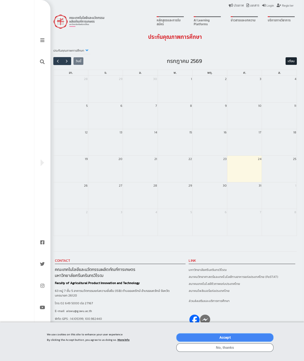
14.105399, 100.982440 (79, 318)
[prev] (51, 61)
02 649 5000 (63, 303)
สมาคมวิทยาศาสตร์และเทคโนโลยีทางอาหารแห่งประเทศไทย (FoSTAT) (216, 276)
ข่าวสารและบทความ (222, 20)
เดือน (265, 61)
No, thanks (225, 349)
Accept (225, 339)
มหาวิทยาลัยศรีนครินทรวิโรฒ (190, 269)
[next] (60, 61)
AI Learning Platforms (184, 22)
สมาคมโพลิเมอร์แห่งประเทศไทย (191, 290)
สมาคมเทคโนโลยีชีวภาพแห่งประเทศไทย (197, 283)
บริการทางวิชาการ (255, 20)
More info (123, 342)
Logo (72, 21)
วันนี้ (71, 61)
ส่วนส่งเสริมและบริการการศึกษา (192, 300)
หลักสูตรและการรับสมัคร (154, 22)
